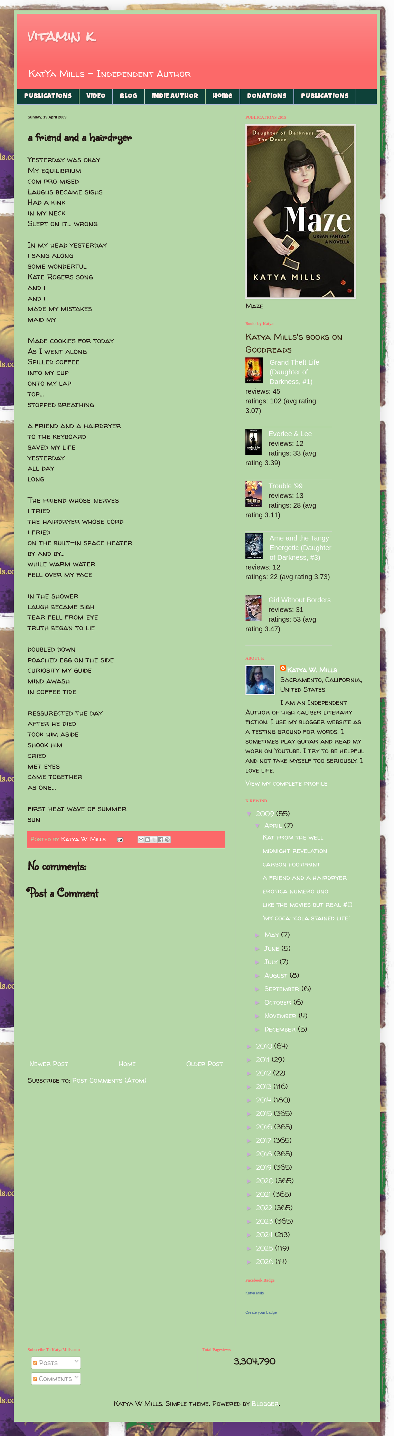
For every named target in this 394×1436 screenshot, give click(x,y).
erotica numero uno (295, 891)
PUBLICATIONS (48, 96)
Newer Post (48, 1063)
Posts (45, 1362)
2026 (265, 1261)
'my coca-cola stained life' (306, 917)
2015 (265, 1113)
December (281, 1029)
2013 (264, 1086)
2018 (265, 1153)
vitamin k (61, 36)
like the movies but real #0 (307, 904)
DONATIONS (267, 96)
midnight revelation (295, 850)
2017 (264, 1140)
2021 (264, 1194)
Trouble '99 (286, 486)
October (278, 1002)
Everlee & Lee (290, 434)
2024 (265, 1234)
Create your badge (261, 1312)
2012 (264, 1073)
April (274, 825)
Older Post (204, 1063)
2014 (264, 1099)
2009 (266, 813)
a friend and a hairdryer (305, 877)
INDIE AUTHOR (175, 96)
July (272, 961)
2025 (265, 1248)
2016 (265, 1126)
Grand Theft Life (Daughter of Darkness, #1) (294, 371)
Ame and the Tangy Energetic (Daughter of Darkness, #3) (300, 547)
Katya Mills (254, 1293)
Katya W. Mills (312, 669)
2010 (265, 1046)
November (281, 1015)
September (282, 988)
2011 (264, 1059)
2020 (265, 1180)
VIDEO (95, 96)
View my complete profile (286, 783)
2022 (265, 1207)
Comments (52, 1378)
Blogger (265, 1403)
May (272, 934)
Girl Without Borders (300, 600)
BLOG (128, 96)
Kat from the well (293, 837)
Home (223, 96)
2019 (265, 1167)
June (272, 948)
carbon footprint (291, 864)
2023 (265, 1221)
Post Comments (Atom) (109, 1080)
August (277, 975)
